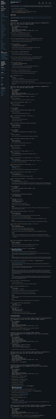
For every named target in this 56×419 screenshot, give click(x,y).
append (15, 194)
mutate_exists (16, 171)
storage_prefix (15, 379)
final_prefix (14, 382)
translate (16, 75)
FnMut (14, 78)
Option (18, 31)
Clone (21, 307)
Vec (26, 38)
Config (20, 6)
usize (33, 211)
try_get (15, 115)
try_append (16, 302)
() (33, 115)
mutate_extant (16, 164)
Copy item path (19, 2)
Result (28, 115)
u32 (19, 31)
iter (14, 32)
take (14, 186)
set (14, 129)
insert (15, 138)
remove (15, 145)
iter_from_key (16, 43)
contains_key (16, 102)
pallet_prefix (15, 376)
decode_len (16, 211)
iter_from (16, 38)
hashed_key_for (17, 96)
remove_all (16, 248)
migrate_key (16, 240)
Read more (34, 389)
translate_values (17, 286)
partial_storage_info (16, 329)
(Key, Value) (27, 32)
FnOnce (14, 153)
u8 (27, 38)
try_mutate (16, 157)
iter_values (16, 280)
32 (22, 382)
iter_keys (16, 51)
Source (11, 3)
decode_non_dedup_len (18, 223)
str (21, 345)
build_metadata (15, 343)
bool (30, 102)
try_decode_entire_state (17, 415)
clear (15, 260)
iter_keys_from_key (17, 62)
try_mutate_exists (17, 178)
